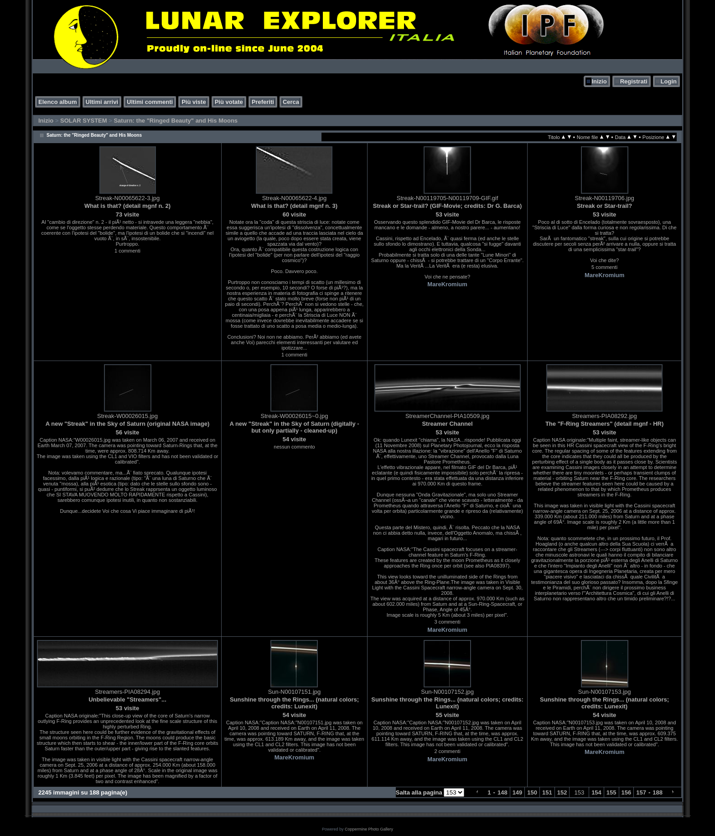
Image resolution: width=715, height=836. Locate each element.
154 (596, 792)
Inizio (598, 81)
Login (669, 81)
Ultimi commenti (150, 101)
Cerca (291, 101)
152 (562, 792)
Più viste (193, 101)
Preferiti (263, 101)
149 (518, 792)
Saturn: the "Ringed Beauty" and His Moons (176, 120)
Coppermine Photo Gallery (369, 829)
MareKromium (447, 284)
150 (532, 792)
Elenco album (57, 101)
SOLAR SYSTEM (83, 120)
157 (641, 792)
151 (547, 792)
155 (611, 792)
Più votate (229, 101)
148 (502, 792)
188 (658, 792)
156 (627, 792)
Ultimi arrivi (102, 101)
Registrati (634, 81)
